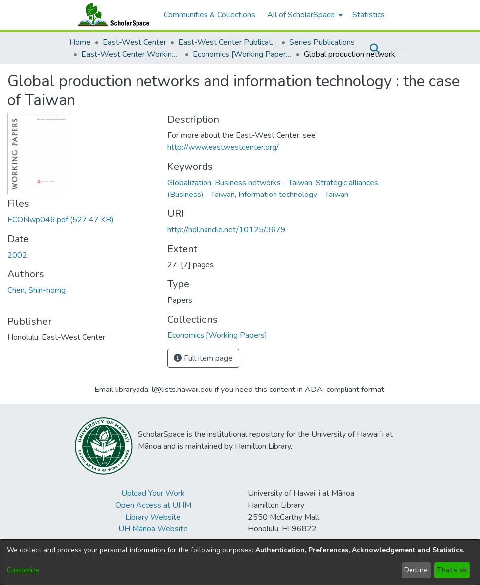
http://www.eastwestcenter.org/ (223, 147)
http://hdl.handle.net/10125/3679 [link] (226, 229)
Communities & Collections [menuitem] (209, 14)
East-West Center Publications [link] (227, 42)
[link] (60, 219)
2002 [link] (17, 255)
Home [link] (80, 42)
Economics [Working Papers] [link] (242, 54)
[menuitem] (304, 15)
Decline (416, 570)
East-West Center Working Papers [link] (131, 54)
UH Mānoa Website (153, 528)
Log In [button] (395, 48)
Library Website (153, 517)
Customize (23, 570)
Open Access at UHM (153, 505)
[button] (375, 49)
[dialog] (240, 562)
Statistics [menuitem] (368, 14)
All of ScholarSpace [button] (301, 14)
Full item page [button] (203, 358)
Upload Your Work (153, 493)
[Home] (111, 14)
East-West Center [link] (134, 42)
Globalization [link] (189, 182)
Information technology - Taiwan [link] (293, 194)
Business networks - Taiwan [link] (263, 182)
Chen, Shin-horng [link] (36, 290)
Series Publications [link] (322, 42)
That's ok (452, 570)
